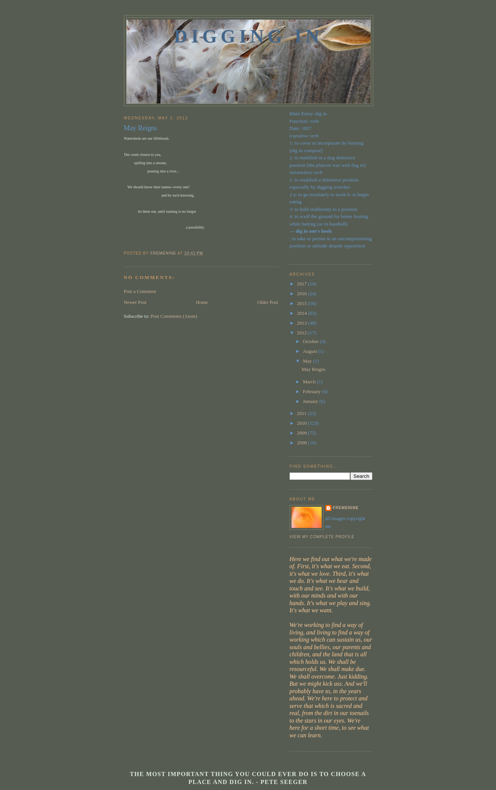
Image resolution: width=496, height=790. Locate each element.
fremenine (346, 508)
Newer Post (135, 302)
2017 (302, 284)
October (311, 341)
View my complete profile (322, 537)
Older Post (267, 302)
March (310, 381)
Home (202, 302)
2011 (302, 413)
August (310, 351)
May (308, 361)
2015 (302, 303)
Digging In (248, 36)
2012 (302, 333)
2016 (302, 293)
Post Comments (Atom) (174, 316)
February (312, 391)
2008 (302, 442)
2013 (302, 323)
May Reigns (313, 369)
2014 (302, 313)
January (311, 401)
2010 (302, 423)
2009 (302, 433)
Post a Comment (140, 291)
